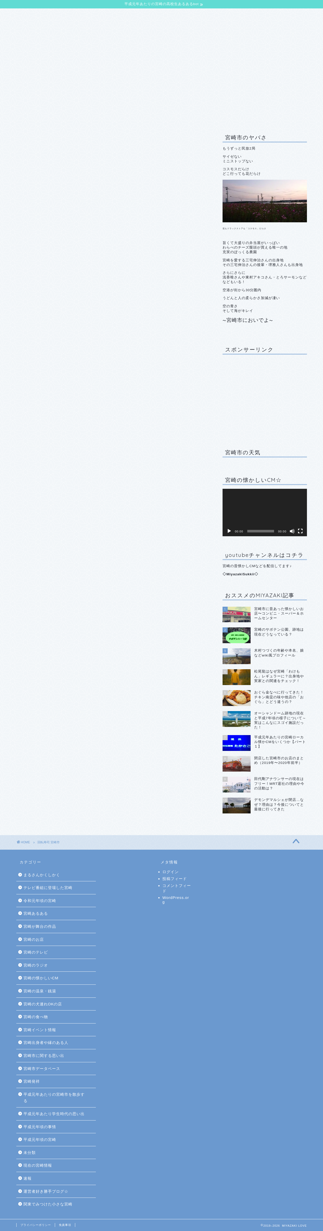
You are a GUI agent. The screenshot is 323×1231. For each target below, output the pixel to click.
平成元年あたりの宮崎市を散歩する (54, 1097)
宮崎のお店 (33, 939)
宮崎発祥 (31, 1081)
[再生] (229, 531)
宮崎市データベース (41, 1068)
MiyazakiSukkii (240, 574)
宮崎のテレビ (35, 952)
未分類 (29, 1152)
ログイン (170, 872)
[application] (265, 512)
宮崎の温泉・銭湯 (39, 991)
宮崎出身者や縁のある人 (45, 1042)
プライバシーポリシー (35, 1224)
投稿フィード (174, 878)
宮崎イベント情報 (39, 1030)
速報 (27, 1178)
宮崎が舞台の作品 (39, 926)
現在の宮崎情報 (37, 1165)
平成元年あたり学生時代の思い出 (54, 1114)
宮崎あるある (35, 913)
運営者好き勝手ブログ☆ (45, 1191)
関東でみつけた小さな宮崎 (47, 1204)
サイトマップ (204, 15)
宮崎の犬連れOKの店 (42, 1004)
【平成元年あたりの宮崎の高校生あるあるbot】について (97, 15)
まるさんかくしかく (41, 875)
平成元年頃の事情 (39, 1127)
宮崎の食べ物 (35, 1017)
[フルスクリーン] (300, 531)
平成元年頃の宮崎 (39, 1139)
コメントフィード (176, 888)
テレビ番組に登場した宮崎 (47, 887)
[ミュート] (292, 531)
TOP (27, 15)
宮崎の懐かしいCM (41, 978)
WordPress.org (175, 899)
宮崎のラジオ (35, 965)
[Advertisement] (265, 398)
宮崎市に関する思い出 (43, 1055)
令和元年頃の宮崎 (39, 900)
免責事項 (65, 1224)
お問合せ (171, 15)
